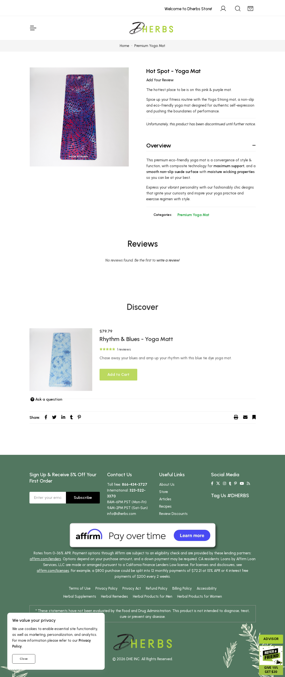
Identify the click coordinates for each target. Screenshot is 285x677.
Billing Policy (182, 588)
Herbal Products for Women (199, 596)
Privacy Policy (106, 588)
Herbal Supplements (79, 596)
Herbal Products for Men (152, 596)
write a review (167, 292)
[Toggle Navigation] (32, 28)
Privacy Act (131, 588)
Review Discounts (173, 514)
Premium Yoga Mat (193, 215)
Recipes (165, 506)
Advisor (271, 639)
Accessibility (207, 588)
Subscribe (83, 497)
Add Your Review (160, 80)
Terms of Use (80, 588)
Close (24, 658)
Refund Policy (156, 588)
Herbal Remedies (114, 596)
